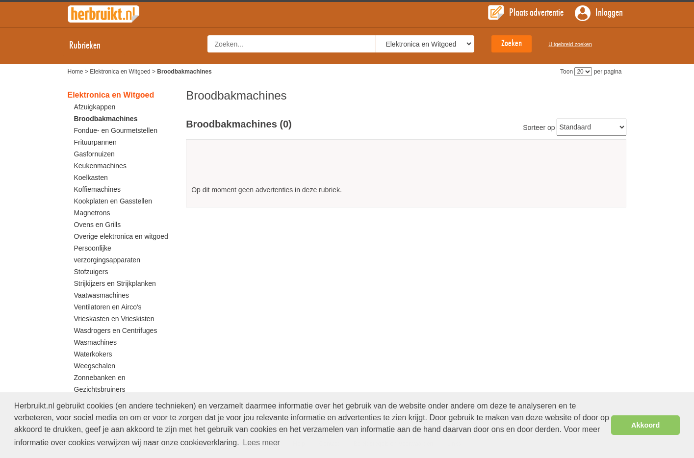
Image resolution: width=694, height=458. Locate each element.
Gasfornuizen (94, 154)
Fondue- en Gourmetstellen (115, 130)
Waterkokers (93, 354)
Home (75, 71)
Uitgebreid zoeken (570, 44)
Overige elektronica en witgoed (121, 236)
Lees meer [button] (261, 442)
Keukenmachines (100, 166)
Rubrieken (93, 46)
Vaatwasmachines (101, 295)
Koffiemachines (97, 189)
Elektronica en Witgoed (120, 71)
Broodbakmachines (106, 119)
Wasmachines (95, 342)
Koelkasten (91, 177)
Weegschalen (95, 366)
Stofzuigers (91, 272)
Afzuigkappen (95, 107)
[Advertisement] (406, 166)
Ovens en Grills (97, 225)
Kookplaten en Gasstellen (113, 201)
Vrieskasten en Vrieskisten (114, 319)
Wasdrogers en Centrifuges (115, 330)
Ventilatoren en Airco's (108, 307)
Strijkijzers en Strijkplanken (115, 283)
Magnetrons (92, 213)
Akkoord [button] (645, 425)
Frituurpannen (95, 142)
